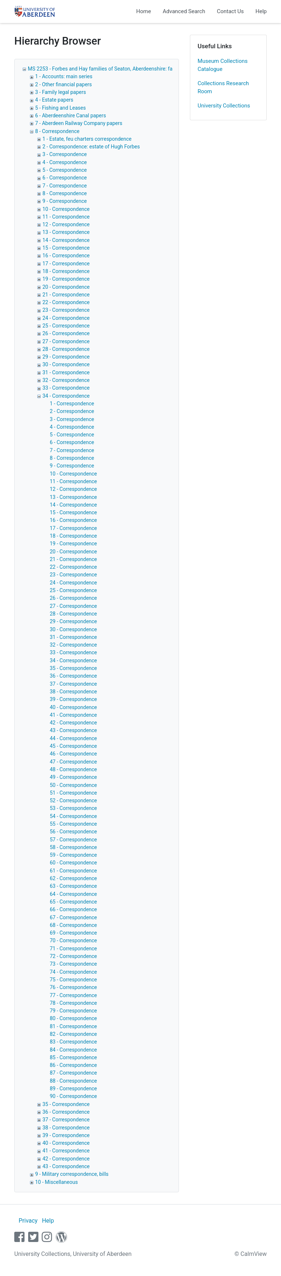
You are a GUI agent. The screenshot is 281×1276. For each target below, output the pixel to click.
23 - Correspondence (66, 310)
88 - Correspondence (73, 1081)
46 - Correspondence (73, 754)
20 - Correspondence (66, 287)
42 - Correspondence (73, 723)
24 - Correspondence (66, 318)
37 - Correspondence (73, 684)
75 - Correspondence (73, 979)
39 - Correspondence (73, 699)
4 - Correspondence (64, 162)
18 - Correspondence (66, 271)
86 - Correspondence (73, 1065)
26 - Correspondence (66, 333)
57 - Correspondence (73, 840)
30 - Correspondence (66, 364)
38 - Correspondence (73, 691)
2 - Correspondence (72, 411)
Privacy (28, 1220)
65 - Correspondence (73, 902)
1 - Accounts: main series (64, 76)
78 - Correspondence (73, 1003)
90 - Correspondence (73, 1096)
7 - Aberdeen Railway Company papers (78, 123)
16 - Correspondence (66, 255)
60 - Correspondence (73, 863)
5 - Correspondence (64, 170)
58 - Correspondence (73, 847)
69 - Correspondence (73, 933)
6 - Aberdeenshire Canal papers (70, 115)
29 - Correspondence (66, 357)
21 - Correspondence (66, 295)
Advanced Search (184, 11)
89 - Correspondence (73, 1088)
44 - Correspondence (73, 738)
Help (261, 11)
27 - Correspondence (66, 341)
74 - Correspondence (73, 972)
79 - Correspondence (73, 1011)
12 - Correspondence (66, 224)
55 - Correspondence (73, 824)
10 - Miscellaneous (56, 1182)
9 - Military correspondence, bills (72, 1174)
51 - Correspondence (73, 793)
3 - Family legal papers (60, 92)
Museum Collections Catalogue (223, 65)
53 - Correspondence (73, 808)
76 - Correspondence (73, 987)
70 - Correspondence (73, 940)
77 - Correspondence (73, 995)
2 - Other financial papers (63, 84)
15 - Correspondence (66, 248)
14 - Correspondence (66, 240)
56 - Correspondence (73, 831)
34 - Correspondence (66, 396)
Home (143, 11)
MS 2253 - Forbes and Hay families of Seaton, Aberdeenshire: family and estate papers (126, 69)
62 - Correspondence (73, 878)
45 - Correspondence (73, 746)
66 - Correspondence (73, 909)
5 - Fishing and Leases (60, 108)
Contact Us (230, 11)
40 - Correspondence (73, 707)
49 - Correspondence (73, 777)
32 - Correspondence (66, 380)
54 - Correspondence (73, 816)
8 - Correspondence (57, 131)
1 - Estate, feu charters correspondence (87, 139)
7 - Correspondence (64, 186)
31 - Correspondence (66, 372)
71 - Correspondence (73, 948)
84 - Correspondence (73, 1050)
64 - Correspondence (73, 894)
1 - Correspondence (72, 403)
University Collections (224, 105)
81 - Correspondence (73, 1026)
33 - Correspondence (66, 388)
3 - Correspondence (64, 154)
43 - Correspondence (73, 730)
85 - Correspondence (73, 1057)
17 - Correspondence (66, 263)
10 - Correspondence (66, 209)
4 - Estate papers (54, 100)
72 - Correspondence (73, 956)
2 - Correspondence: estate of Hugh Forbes (91, 146)
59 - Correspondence (73, 855)
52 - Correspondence (73, 800)
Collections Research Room (223, 87)
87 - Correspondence (73, 1073)
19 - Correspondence (66, 279)
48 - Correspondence (73, 769)
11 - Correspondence (66, 217)
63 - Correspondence (73, 886)
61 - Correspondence (73, 871)
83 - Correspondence (73, 1042)
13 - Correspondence (66, 232)
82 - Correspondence (73, 1034)
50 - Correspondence (73, 785)
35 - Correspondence (73, 668)
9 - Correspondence (64, 201)
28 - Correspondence (66, 349)
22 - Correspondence (66, 302)
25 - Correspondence (66, 326)
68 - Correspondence (73, 925)
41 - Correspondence (73, 715)
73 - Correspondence (73, 964)
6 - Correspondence (64, 178)
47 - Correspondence (73, 762)
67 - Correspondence (73, 917)
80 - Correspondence (73, 1018)
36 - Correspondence (73, 676)
